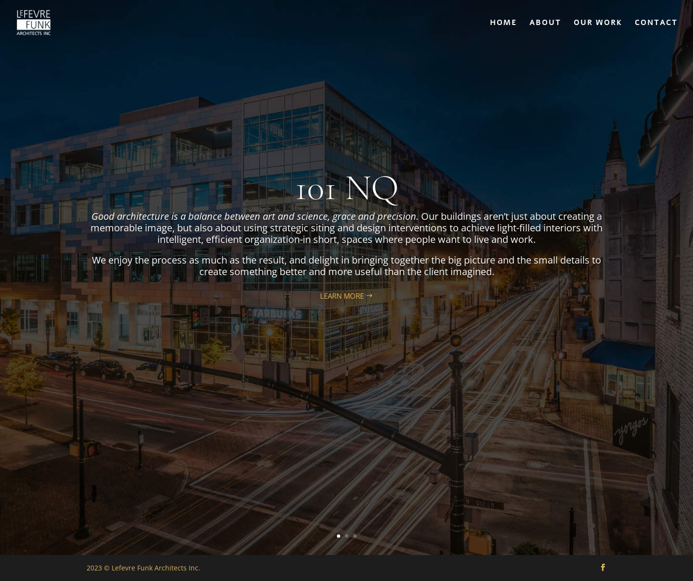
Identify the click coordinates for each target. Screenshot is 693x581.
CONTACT (656, 23)
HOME (503, 23)
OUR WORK (598, 23)
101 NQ (346, 188)
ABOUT (545, 23)
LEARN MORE (342, 296)
